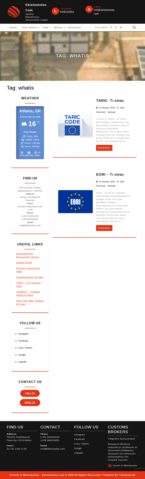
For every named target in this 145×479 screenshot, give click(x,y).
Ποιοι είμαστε (29, 27)
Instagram (23, 334)
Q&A (122, 107)
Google (21, 355)
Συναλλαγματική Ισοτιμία (29, 277)
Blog (45, 27)
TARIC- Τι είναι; (110, 101)
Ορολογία (101, 112)
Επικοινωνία (74, 27)
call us (30, 393)
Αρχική (13, 27)
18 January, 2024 (107, 181)
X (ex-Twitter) (25, 348)
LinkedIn (22, 362)
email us (30, 402)
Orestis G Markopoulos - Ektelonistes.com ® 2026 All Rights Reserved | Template (62, 475)
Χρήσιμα (57, 27)
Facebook (23, 341)
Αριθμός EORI (24, 263)
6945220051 (67, 12)
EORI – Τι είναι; (110, 174)
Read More (104, 148)
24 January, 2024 (107, 107)
